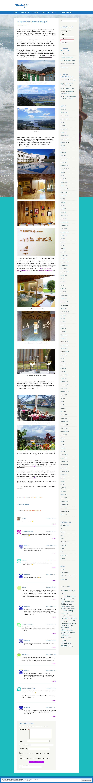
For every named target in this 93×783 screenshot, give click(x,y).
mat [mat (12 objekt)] (71, 621)
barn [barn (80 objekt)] (63, 593)
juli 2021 (63, 238)
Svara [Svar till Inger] (54, 599)
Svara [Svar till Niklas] (54, 567)
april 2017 (63, 408)
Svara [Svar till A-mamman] (54, 663)
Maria (24, 518)
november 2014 (64, 504)
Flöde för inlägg (64, 572)
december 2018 (64, 341)
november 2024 (64, 139)
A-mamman (25, 654)
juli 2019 (63, 318)
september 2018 (65, 351)
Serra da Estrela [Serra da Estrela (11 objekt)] (65, 627)
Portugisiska (64, 545)
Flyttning (63, 532)
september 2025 (65, 119)
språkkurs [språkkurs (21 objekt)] (64, 633)
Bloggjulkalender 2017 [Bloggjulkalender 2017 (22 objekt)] (68, 599)
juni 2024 (63, 149)
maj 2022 (63, 205)
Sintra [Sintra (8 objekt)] (71, 627)
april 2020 (63, 288)
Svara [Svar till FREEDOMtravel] (54, 538)
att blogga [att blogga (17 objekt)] (72, 590)
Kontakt (35, 12)
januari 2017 (64, 418)
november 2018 (64, 345)
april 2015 (63, 488)
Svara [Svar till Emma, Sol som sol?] (54, 700)
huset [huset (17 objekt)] (68, 608)
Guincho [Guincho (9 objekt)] (63, 606)
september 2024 (65, 142)
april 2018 (63, 368)
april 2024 (63, 152)
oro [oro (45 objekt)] (74, 621)
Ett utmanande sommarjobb (68, 63)
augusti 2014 (64, 514)
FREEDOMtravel (27, 531)
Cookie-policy (27, 780)
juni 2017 (63, 401)
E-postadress (25, 744)
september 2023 (65, 169)
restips (33, 497)
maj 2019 (63, 325)
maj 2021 (63, 245)
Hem (15, 12)
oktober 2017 (64, 388)
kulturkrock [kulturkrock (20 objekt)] (64, 618)
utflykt (40, 497)
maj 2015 (63, 484)
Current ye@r (25, 765)
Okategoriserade (65, 542)
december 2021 (64, 222)
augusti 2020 (64, 275)
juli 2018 (63, 358)
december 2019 (64, 301)
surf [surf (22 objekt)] (62, 635)
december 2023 (64, 165)
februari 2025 (64, 129)
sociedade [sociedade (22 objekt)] (70, 630)
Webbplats (23, 748)
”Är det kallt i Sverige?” (70, 80)
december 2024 (64, 135)
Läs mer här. (33, 477)
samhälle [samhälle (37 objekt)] (69, 625)
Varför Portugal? (66, 12)
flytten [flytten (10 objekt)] (72, 601)
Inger (24, 587)
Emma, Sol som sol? (29, 688)
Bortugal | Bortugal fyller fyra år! (32, 510)
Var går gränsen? (65, 53)
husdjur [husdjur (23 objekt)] (63, 608)
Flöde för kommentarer (66, 576)
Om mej (54, 12)
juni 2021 (63, 242)
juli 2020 (63, 278)
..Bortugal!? (24, 12)
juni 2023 (63, 172)
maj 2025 (63, 122)
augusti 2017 (64, 395)
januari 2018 (64, 378)
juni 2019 (63, 321)
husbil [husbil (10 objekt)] (72, 606)
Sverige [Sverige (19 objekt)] (66, 635)
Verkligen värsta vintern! (67, 57)
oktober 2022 (64, 192)
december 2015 (64, 461)
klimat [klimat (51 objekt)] (69, 613)
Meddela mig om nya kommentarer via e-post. (34, 754)
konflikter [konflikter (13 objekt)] (70, 616)
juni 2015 (63, 481)
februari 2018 (64, 375)
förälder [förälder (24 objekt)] (63, 604)
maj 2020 (63, 285)
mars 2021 (63, 252)
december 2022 (64, 188)
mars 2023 (63, 179)
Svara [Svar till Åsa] (54, 553)
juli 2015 (63, 478)
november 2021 (64, 225)
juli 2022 (63, 198)
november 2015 (64, 464)
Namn (22, 741)
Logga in (63, 569)
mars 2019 (63, 331)
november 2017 (64, 385)
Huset (62, 538)
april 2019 (63, 328)
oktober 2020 (64, 268)
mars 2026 (63, 109)
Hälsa (62, 535)
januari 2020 (64, 298)
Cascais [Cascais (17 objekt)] (67, 601)
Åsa (28, 25)
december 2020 (64, 262)
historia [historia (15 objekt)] (68, 606)
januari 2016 (64, 458)
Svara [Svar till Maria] (54, 524)
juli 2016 (63, 438)
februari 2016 (64, 454)
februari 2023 (64, 182)
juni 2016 (63, 441)
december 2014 (64, 501)
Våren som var (64, 67)
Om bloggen (45, 12)
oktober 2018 (64, 348)
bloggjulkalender (65, 525)
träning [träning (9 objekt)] (70, 637)
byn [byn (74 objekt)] (62, 601)
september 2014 (65, 511)
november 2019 (64, 305)
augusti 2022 (64, 195)
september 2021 (65, 232)
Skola (62, 552)
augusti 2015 (64, 474)
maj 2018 (63, 365)
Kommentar (24, 729)
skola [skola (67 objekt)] (63, 630)
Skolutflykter (64, 555)
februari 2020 (64, 295)
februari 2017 (64, 414)
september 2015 (65, 471)
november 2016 (64, 424)
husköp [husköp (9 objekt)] (73, 608)
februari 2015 (64, 494)
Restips (25, 497)
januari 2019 (64, 338)
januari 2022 (64, 218)
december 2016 (64, 421)
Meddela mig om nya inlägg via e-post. (35, 758)
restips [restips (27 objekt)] (63, 625)
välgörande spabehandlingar (45, 270)
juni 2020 (63, 282)
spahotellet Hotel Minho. (45, 57)
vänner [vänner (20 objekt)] (70, 646)
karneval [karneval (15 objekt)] (63, 613)
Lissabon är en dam (69, 88)
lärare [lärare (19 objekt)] (62, 621)
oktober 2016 (64, 428)
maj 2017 (63, 404)
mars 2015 (63, 491)
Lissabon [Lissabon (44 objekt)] (72, 618)
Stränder (63, 558)
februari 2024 (64, 159)
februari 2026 (64, 112)
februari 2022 (64, 215)
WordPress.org (64, 579)
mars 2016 (63, 451)
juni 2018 (63, 361)
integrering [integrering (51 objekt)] (68, 611)
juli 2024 (63, 145)
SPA (36, 497)
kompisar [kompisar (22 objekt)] (64, 616)
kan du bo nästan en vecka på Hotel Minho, (31, 466)
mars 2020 (63, 291)
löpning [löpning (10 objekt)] (67, 621)
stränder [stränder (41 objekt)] (71, 633)
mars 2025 (63, 125)
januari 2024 (64, 162)
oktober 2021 (64, 228)
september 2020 (65, 272)
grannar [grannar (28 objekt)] (70, 604)
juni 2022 (63, 202)
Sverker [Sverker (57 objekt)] (64, 637)
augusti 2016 (64, 434)
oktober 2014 (64, 508)
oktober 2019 (64, 308)
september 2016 (65, 431)
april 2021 (63, 248)
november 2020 (64, 265)
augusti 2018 (64, 355)
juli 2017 (63, 398)
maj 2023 (63, 175)
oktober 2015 (64, 468)
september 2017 (65, 391)
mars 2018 (63, 371)
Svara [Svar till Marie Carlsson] (54, 633)
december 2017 (64, 381)
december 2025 (64, 115)
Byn (62, 528)
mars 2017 (63, 411)
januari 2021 (64, 258)
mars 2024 (63, 155)
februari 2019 (64, 335)
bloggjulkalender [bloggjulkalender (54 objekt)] (68, 596)
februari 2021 (64, 255)
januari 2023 (64, 185)
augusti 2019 (64, 315)
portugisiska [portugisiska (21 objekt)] (65, 623)
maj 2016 (63, 444)
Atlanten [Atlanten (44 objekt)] (64, 590)
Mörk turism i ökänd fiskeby (68, 60)
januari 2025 (64, 132)
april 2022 (63, 208)
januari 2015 (64, 498)
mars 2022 (63, 212)
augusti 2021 (64, 235)
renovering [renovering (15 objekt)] (72, 623)
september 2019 (65, 311)
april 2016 (63, 448)
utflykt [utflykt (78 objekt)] (64, 646)
